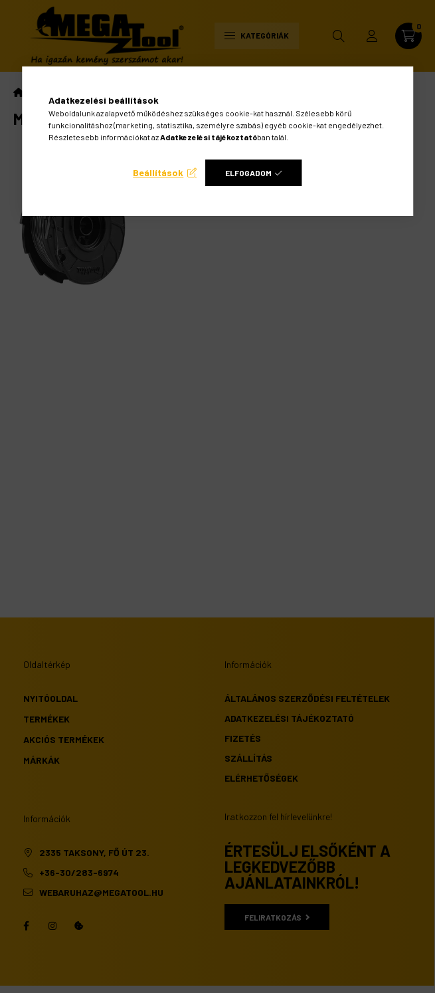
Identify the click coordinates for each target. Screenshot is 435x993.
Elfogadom (248, 172)
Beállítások (158, 172)
